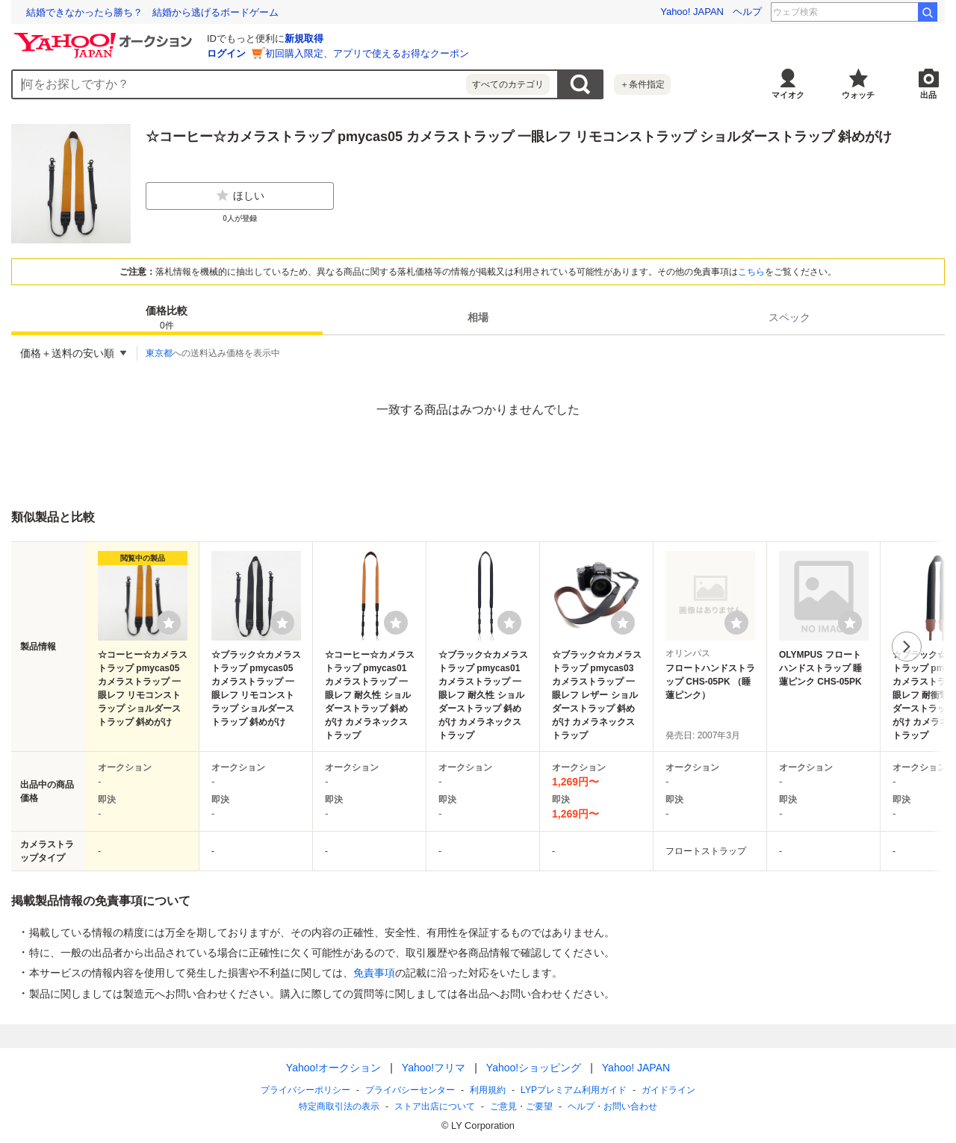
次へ (907, 646)
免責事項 (374, 973)
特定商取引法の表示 (339, 1106)
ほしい (239, 195)
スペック (789, 317)
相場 (478, 317)
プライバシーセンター (410, 1090)
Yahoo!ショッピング (533, 1068)
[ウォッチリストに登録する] (169, 623)
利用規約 (488, 1090)
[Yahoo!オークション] (105, 36)
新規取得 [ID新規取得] (304, 38)
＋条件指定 (642, 84)
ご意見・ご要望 (521, 1106)
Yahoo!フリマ (433, 1068)
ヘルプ (747, 11)
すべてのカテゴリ (508, 84)
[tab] (167, 317)
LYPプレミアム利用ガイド (574, 1090)
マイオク (788, 94)
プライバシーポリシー (305, 1090)
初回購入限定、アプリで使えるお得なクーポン (367, 53)
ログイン (226, 53)
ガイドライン (668, 1090)
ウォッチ (858, 94)
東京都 (159, 353)
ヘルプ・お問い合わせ (612, 1106)
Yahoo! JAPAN (692, 11)
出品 (928, 94)
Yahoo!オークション (333, 1068)
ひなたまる (885, 12)
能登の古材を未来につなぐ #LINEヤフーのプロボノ (141, 12)
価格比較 (166, 318)
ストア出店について (434, 1106)
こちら (751, 272)
